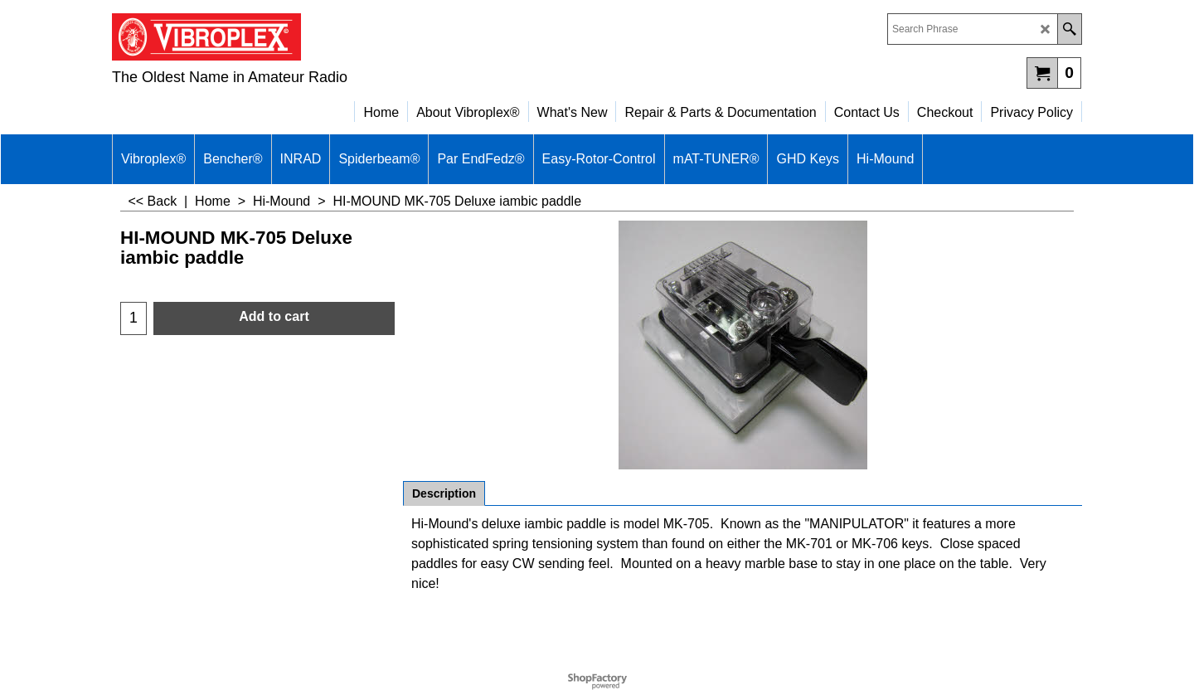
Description (444, 493)
